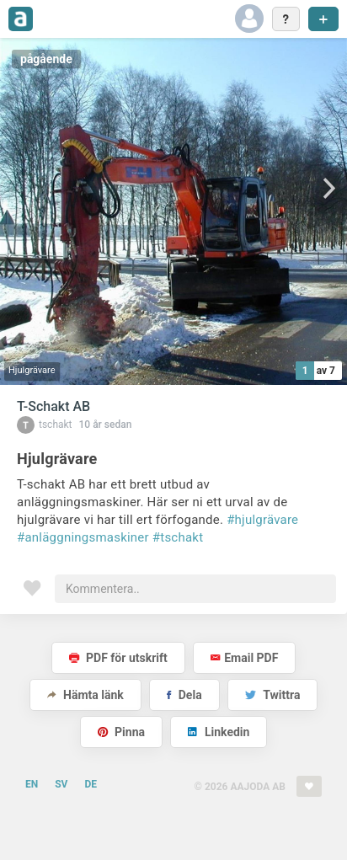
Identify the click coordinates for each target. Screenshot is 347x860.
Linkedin (218, 732)
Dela (184, 695)
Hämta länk (85, 695)
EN (31, 784)
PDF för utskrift (118, 658)
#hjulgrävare (262, 519)
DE (90, 784)
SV (61, 784)
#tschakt (177, 537)
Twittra (272, 695)
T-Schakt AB (53, 406)
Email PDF (244, 658)
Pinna (121, 732)
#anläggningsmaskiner (83, 537)
